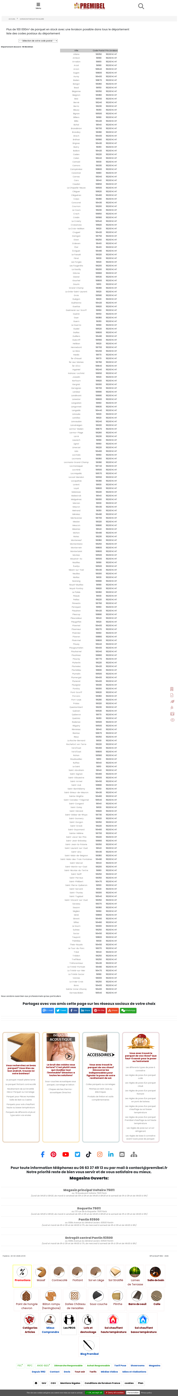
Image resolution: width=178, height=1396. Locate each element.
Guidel (76, 328)
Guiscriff (76, 340)
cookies (129, 1383)
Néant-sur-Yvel (76, 570)
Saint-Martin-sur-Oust (76, 866)
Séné (76, 915)
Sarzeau (76, 903)
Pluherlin (76, 662)
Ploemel (76, 625)
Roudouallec (76, 759)
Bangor (76, 84)
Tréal (76, 952)
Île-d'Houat (76, 358)
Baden (76, 80)
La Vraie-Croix (76, 981)
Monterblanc (76, 544)
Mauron (76, 507)
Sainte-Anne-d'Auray (76, 989)
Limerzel (76, 447)
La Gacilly (76, 269)
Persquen (76, 607)
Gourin (76, 284)
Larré (76, 436)
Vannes (76, 978)
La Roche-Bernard (76, 740)
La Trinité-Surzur (76, 974)
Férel (76, 258)
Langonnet (76, 406)
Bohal (76, 124)
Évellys (76, 566)
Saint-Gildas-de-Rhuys (76, 814)
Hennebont (76, 347)
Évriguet (76, 251)
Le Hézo (76, 351)
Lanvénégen (76, 425)
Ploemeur (76, 629)
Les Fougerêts (76, 265)
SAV (44, 1383)
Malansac (76, 492)
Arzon (76, 69)
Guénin (76, 314)
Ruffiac (76, 762)
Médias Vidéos (109, 1371)
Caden (76, 154)
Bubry (76, 147)
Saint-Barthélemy (76, 788)
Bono (76, 985)
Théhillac (76, 941)
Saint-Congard (76, 803)
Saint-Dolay (76, 807)
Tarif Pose (120, 1365)
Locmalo (76, 455)
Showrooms (138, 1365)
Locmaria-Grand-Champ (76, 462)
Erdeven (76, 243)
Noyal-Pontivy (76, 588)
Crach (76, 213)
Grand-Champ (76, 288)
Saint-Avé (76, 785)
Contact (54, 1371)
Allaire (76, 54)
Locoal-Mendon (76, 477)
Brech (76, 136)
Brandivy (76, 132)
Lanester (76, 399)
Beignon (76, 95)
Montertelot (76, 551)
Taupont (76, 937)
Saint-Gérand (76, 811)
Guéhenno (76, 302)
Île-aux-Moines (76, 362)
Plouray (76, 659)
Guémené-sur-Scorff (76, 310)
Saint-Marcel (76, 863)
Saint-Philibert (76, 881)
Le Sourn (76, 926)
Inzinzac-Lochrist (76, 373)
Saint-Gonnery (76, 818)
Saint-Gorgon (76, 822)
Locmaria (76, 458)
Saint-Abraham (76, 770)
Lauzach (76, 440)
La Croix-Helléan (76, 228)
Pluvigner (76, 685)
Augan (76, 72)
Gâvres (76, 273)
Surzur (76, 933)
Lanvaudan (76, 421)
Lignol (76, 443)
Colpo (76, 199)
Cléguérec (76, 195)
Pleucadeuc (76, 618)
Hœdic (76, 354)
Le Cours (76, 210)
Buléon (76, 150)
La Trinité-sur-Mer (76, 970)
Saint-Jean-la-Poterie (76, 844)
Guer (76, 317)
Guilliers (76, 336)
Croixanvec (76, 225)
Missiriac (76, 529)
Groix (76, 295)
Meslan (76, 521)
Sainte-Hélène (76, 833)
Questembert (76, 707)
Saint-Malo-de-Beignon (76, 855)
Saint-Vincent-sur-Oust (76, 900)
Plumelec (76, 666)
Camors (76, 165)
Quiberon (76, 714)
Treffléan (76, 959)
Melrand (76, 510)
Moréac (76, 555)
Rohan (76, 755)
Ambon (76, 58)
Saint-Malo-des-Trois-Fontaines (76, 859)
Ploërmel (76, 640)
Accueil (12, 19)
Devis (67, 1371)
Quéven (76, 711)
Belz (76, 98)
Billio (76, 121)
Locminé (76, 469)
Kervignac (76, 388)
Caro (76, 180)
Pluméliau (76, 670)
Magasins (154, 1365)
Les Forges (76, 262)
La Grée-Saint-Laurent (76, 291)
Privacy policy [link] (146, 1393)
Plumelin (76, 673)
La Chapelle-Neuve (76, 187)
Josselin (76, 377)
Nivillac (76, 577)
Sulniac (76, 929)
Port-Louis (76, 699)
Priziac (76, 703)
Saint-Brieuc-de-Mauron (76, 792)
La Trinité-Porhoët (76, 967)
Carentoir (76, 173)
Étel (76, 247)
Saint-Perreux (76, 878)
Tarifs (92, 1371)
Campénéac (76, 169)
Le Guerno (76, 325)
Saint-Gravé (76, 826)
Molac (76, 536)
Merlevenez (76, 518)
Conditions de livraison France (102, 1383)
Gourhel (76, 280)
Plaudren (76, 610)
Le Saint (76, 766)
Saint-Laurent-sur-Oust (76, 848)
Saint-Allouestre (76, 777)
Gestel (76, 277)
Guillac (76, 332)
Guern (76, 321)
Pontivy (76, 688)
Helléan (76, 343)
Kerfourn (76, 380)
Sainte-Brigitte (76, 796)
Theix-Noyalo (76, 944)
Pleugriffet (76, 622)
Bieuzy (76, 110)
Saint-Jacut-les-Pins (76, 837)
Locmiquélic (76, 473)
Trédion (76, 955)
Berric (76, 106)
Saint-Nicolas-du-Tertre (76, 870)
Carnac (76, 176)
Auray (76, 76)
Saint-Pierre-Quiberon (76, 885)
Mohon (76, 532)
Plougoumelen (76, 647)
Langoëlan (76, 403)
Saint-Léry (76, 852)
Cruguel (76, 232)
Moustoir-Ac (76, 558)
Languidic (76, 410)
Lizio (76, 451)
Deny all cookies (115, 1392)
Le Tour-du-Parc (76, 948)
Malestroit (76, 495)
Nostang (76, 581)
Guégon (76, 299)
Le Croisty (76, 221)
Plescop (76, 614)
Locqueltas (76, 481)
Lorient (76, 484)
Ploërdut (76, 633)
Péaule (76, 596)
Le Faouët (76, 254)
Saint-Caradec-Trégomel (76, 800)
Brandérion (76, 128)
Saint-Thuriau (76, 892)
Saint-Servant (76, 889)
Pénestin (76, 603)
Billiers (76, 117)
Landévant (76, 395)
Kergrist (76, 384)
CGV (53, 1383)
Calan (76, 158)
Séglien (76, 911)
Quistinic (76, 718)
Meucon (76, 525)
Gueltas (76, 306)
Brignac (76, 143)
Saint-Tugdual (76, 896)
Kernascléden (76, 993)
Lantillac (76, 417)
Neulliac (76, 573)
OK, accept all (94, 1392)
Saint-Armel (76, 781)
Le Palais (76, 592)
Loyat (76, 488)
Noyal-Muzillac (76, 584)
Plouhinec (76, 655)
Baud (76, 87)
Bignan (76, 113)
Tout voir (80, 1371)
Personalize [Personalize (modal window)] (133, 1392)
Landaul (76, 392)
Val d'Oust (76, 748)
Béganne (76, 91)
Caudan (76, 184)
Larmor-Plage (76, 432)
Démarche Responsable (68, 1365)
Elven (76, 239)
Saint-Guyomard (76, 829)
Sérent (76, 918)
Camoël (76, 162)
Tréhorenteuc (76, 963)
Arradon (76, 61)
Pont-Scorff (76, 692)
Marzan (76, 503)
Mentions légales (70, 1383)
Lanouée (76, 414)
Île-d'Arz (76, 366)
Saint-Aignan (76, 774)
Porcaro (76, 696)
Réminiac (76, 729)
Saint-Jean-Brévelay (76, 840)
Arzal (76, 65)
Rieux (76, 737)
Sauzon (76, 907)
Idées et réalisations (134, 1371)
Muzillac (76, 562)
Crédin (76, 217)
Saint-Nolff (76, 874)
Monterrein (76, 547)
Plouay (76, 644)
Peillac (76, 599)
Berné (76, 102)
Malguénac (76, 499)
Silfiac (76, 922)
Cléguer (76, 191)
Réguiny (76, 725)
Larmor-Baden (76, 429)
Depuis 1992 (38, 1371)
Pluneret (76, 681)
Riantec (76, 733)
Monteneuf (76, 540)
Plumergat (76, 677)
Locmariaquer (76, 466)
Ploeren (76, 636)
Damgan (76, 236)
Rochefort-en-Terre (76, 744)
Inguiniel (76, 369)
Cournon (76, 206)
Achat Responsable (98, 1365)
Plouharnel (76, 651)
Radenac (76, 722)
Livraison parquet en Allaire (32, 19)
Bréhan (76, 139)
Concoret (76, 202)
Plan (140, 1383)
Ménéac (76, 514)
